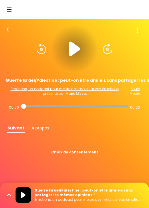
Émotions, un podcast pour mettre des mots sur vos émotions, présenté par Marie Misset (65, 91)
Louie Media (135, 91)
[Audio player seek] (74, 106)
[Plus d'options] (137, 30)
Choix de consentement (74, 152)
